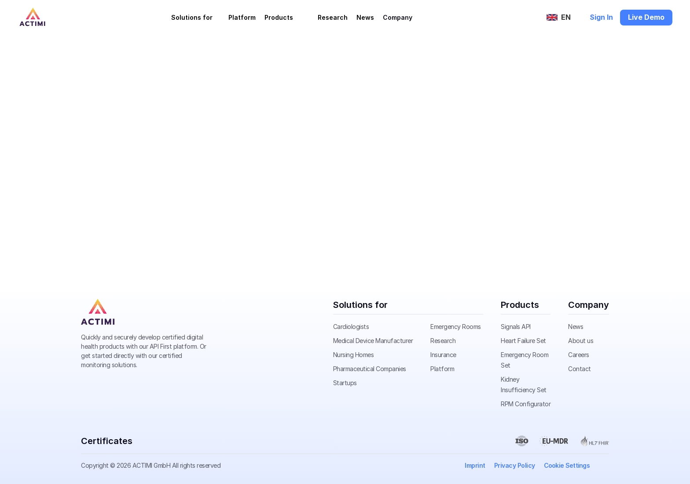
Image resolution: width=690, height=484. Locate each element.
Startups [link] (345, 382)
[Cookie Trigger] (567, 465)
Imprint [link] (475, 465)
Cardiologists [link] (351, 326)
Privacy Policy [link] (514, 465)
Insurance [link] (443, 354)
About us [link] (580, 340)
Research (333, 17)
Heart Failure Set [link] (523, 340)
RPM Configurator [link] (526, 404)
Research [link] (442, 340)
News (365, 17)
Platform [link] (442, 368)
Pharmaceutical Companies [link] (369, 368)
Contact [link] (579, 368)
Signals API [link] (516, 326)
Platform (242, 17)
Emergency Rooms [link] (455, 326)
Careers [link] (578, 354)
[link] (97, 312)
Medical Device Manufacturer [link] (373, 340)
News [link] (575, 326)
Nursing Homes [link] (353, 354)
